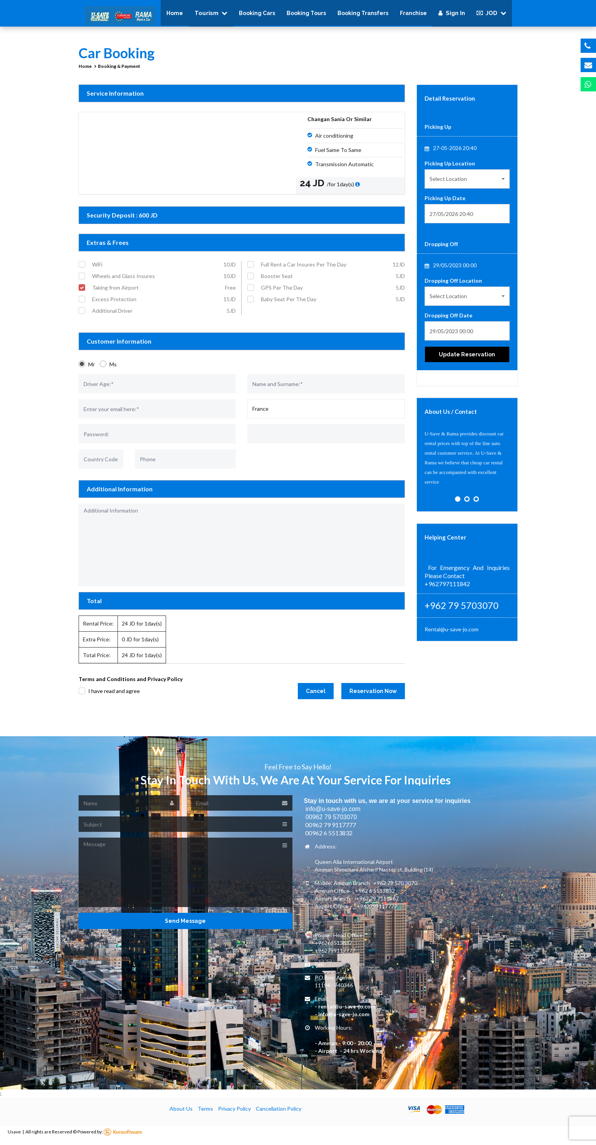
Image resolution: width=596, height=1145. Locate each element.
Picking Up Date (445, 203)
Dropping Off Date (448, 320)
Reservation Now (373, 696)
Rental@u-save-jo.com (451, 634)
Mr (91, 369)
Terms (205, 1113)
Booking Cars (257, 15)
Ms (113, 369)
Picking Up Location (450, 168)
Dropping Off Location (453, 285)
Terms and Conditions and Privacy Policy (131, 684)
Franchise (413, 15)
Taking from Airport (164, 292)
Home (174, 15)
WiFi (164, 269)
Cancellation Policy (278, 1113)
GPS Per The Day (333, 292)
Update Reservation (467, 359)
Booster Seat (333, 281)
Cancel (316, 696)
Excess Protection (164, 304)
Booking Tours (306, 15)
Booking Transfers (362, 15)
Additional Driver (164, 315)
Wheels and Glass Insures (164, 281)
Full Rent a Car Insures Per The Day (333, 269)
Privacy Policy (234, 1113)
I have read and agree (114, 696)
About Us (181, 1113)
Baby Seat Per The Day (333, 304)
